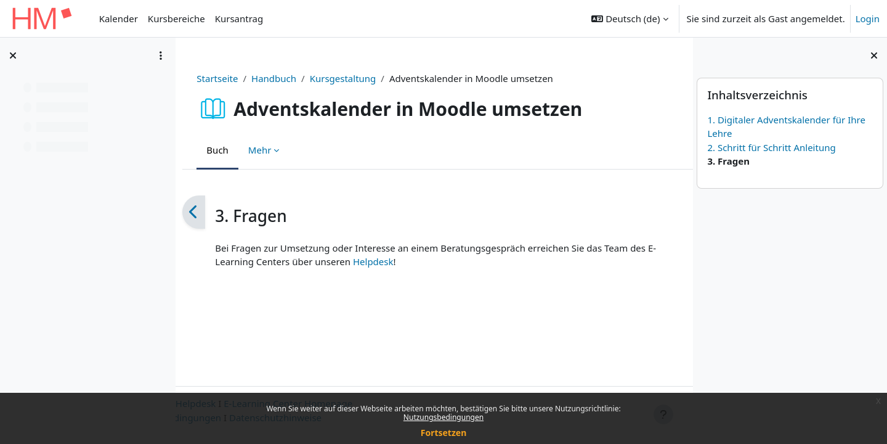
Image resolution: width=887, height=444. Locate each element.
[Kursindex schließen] (13, 55)
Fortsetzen (444, 432)
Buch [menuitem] (220, 150)
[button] (629, 18)
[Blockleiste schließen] (874, 55)
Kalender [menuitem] (118, 18)
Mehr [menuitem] (263, 150)
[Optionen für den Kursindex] (161, 55)
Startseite (220, 78)
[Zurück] (196, 212)
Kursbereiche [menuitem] (176, 18)
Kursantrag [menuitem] (239, 18)
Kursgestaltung (345, 78)
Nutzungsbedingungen (443, 417)
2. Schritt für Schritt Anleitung (771, 147)
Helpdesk (384, 261)
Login (868, 18)
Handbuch (276, 78)
